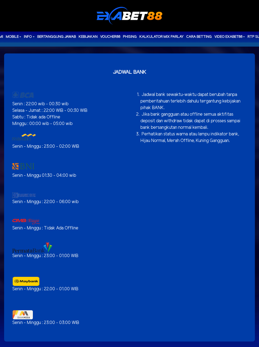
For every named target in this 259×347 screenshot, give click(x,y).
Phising (130, 37)
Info (28, 37)
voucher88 (110, 37)
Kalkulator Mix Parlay (161, 37)
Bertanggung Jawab (56, 37)
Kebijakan (88, 37)
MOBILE (12, 37)
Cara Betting (199, 37)
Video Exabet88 (228, 37)
